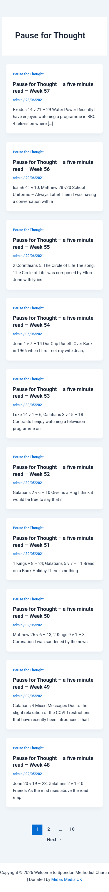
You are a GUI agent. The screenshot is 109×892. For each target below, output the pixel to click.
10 (72, 829)
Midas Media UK (66, 879)
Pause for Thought (28, 74)
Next (54, 839)
